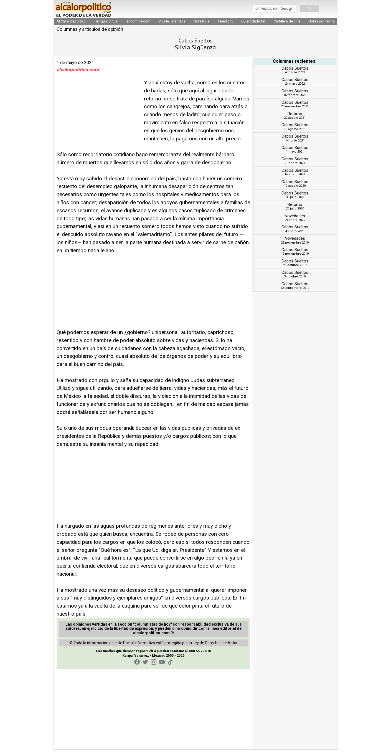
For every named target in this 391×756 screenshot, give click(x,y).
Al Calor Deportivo (71, 28)
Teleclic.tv (225, 28)
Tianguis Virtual (106, 28)
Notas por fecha (321, 28)
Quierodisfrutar (253, 28)
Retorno (295, 119)
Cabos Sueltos (294, 74)
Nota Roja (201, 28)
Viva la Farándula (172, 28)
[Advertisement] (98, 120)
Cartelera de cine (287, 28)
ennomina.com (138, 28)
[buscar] (273, 11)
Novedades (295, 221)
